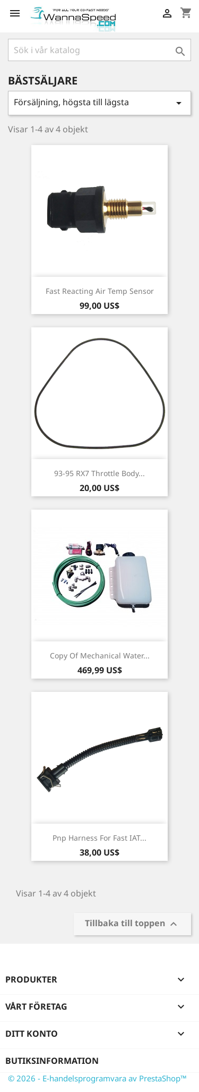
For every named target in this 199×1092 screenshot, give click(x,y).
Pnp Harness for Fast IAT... (99, 838)
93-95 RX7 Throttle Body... (99, 473)
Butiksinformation (52, 1060)
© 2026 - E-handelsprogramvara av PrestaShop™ (97, 1078)
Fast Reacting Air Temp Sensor (100, 291)
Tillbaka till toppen (132, 923)
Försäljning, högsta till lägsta (99, 102)
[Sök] (99, 50)
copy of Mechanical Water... (100, 655)
